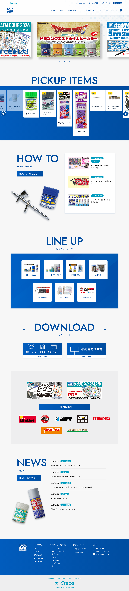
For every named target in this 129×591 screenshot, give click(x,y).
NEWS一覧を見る (27, 477)
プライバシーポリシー (74, 579)
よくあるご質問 (93, 3)
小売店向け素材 (79, 553)
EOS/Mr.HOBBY (100, 548)
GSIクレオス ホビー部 (102, 551)
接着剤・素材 (55, 554)
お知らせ (52, 10)
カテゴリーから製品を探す (58, 545)
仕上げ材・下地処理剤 (58, 551)
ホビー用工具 (55, 560)
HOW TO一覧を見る (28, 173)
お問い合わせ (106, 3)
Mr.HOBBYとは (80, 3)
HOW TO (61, 10)
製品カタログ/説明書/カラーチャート (80, 549)
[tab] (59, 61)
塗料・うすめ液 (56, 548)
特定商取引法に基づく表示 (56, 579)
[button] (3, 113)
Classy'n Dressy (56, 563)
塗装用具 (54, 557)
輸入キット (55, 566)
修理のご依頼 (72, 10)
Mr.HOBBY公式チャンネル (103, 554)
